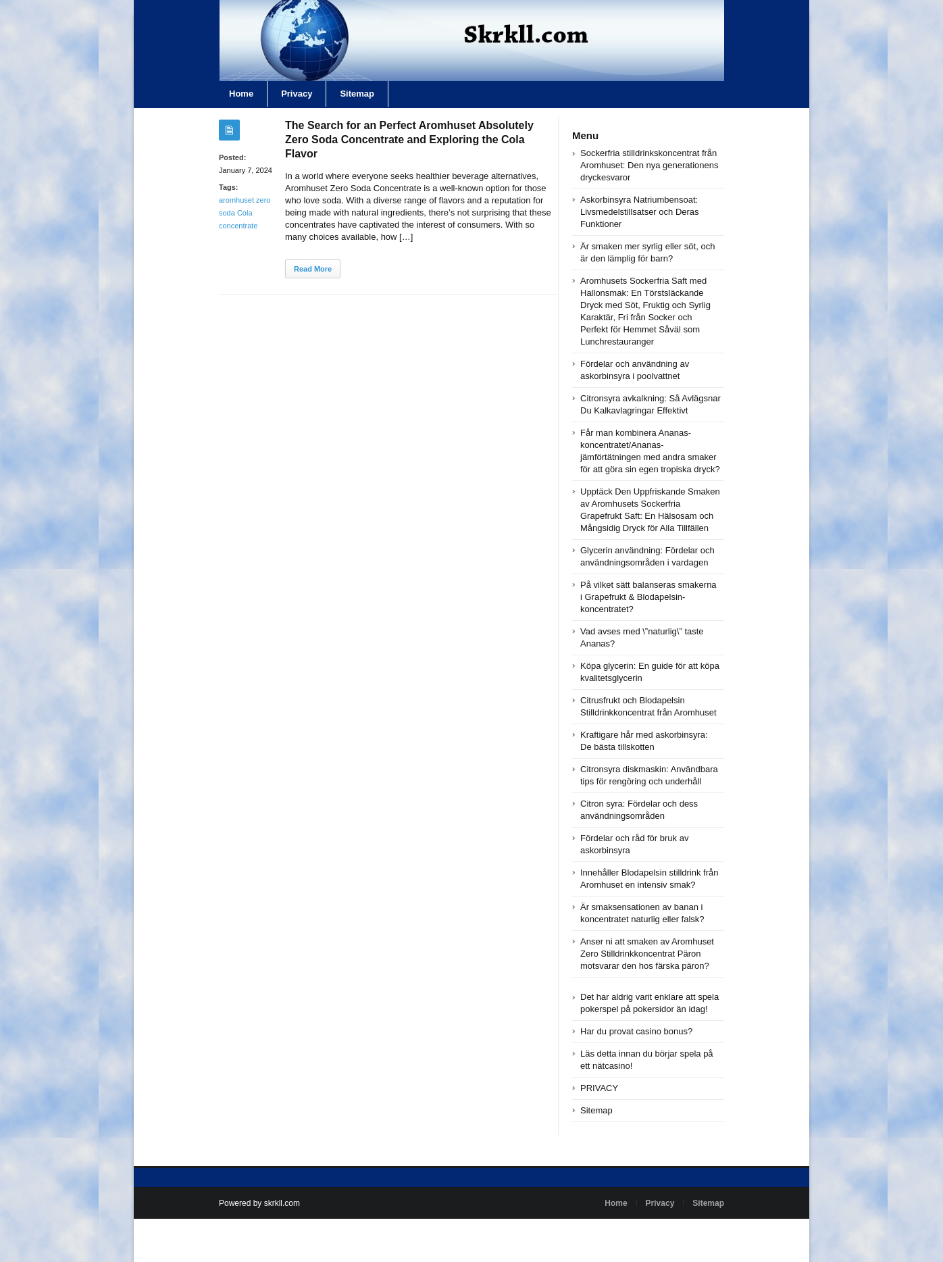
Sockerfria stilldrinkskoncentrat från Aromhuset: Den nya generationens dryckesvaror (649, 165)
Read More (313, 269)
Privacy (296, 94)
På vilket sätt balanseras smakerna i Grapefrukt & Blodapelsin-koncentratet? (648, 597)
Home (241, 94)
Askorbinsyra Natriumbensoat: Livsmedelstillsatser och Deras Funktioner (639, 212)
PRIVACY (599, 1088)
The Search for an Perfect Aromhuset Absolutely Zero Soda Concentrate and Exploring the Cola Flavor (409, 139)
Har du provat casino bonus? (636, 1031)
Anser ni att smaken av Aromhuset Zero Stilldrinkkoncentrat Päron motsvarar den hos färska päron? (647, 953)
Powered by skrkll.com (259, 1203)
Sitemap (357, 94)
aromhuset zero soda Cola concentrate (244, 213)
